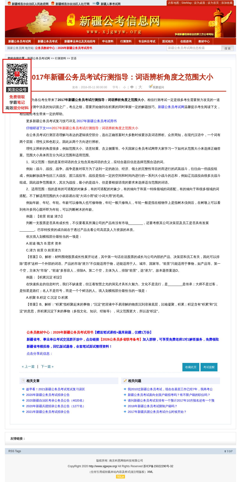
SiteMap (186, 2)
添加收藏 (227, 2)
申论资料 (107, 41)
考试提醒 (209, 367)
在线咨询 (186, 41)
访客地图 (173, 2)
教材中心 (204, 41)
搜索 (228, 48)
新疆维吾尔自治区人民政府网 (30, 4)
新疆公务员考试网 (19, 41)
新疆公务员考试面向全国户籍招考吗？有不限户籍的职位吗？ (169, 395)
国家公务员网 (15, 48)
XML (150, 472)
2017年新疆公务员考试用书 (96, 121)
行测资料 (126, 41)
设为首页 (213, 2)
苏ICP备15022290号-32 (158, 466)
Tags (18, 451)
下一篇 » (47, 366)
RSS (11, 451)
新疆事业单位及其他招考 (79, 41)
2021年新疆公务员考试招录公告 (48, 412)
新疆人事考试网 (110, 4)
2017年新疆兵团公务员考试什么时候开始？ (157, 412)
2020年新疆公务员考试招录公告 (48, 395)
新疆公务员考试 (47, 41)
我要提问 (158, 87)
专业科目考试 (146, 41)
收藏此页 (191, 367)
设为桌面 (199, 2)
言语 (73, 58)
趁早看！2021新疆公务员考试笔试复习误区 (55, 389)
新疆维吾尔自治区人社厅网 (72, 4)
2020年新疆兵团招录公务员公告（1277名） (56, 406)
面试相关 (167, 41)
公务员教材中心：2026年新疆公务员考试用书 (63, 48)
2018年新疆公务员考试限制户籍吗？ (152, 406)
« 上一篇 (28, 366)
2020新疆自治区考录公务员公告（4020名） (56, 400)
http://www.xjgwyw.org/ (103, 466)
